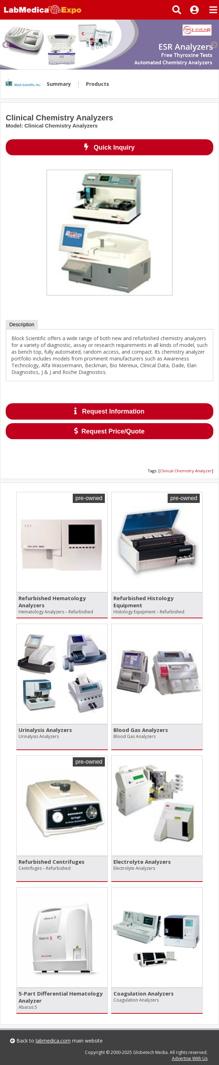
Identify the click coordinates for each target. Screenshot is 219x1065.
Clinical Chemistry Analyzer (186, 470)
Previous (5, 44)
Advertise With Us (190, 1058)
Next (213, 44)
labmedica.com (53, 1040)
